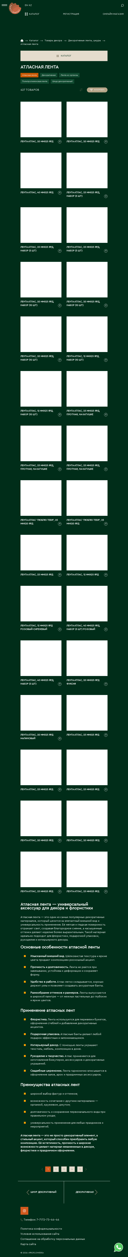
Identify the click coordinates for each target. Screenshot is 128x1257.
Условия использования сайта (39, 1234)
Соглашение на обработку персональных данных (52, 1239)
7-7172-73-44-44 (48, 1219)
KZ (30, 5)
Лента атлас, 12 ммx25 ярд (83, 574)
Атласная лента (29, 75)
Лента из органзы (69, 75)
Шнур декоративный (62, 81)
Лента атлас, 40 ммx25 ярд (36, 192)
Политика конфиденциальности (41, 1228)
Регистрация (71, 14)
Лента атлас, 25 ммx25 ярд (36, 574)
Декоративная (49, 75)
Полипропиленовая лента (34, 81)
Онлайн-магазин (113, 14)
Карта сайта (28, 1244)
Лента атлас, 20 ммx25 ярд (36, 141)
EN (26, 5)
